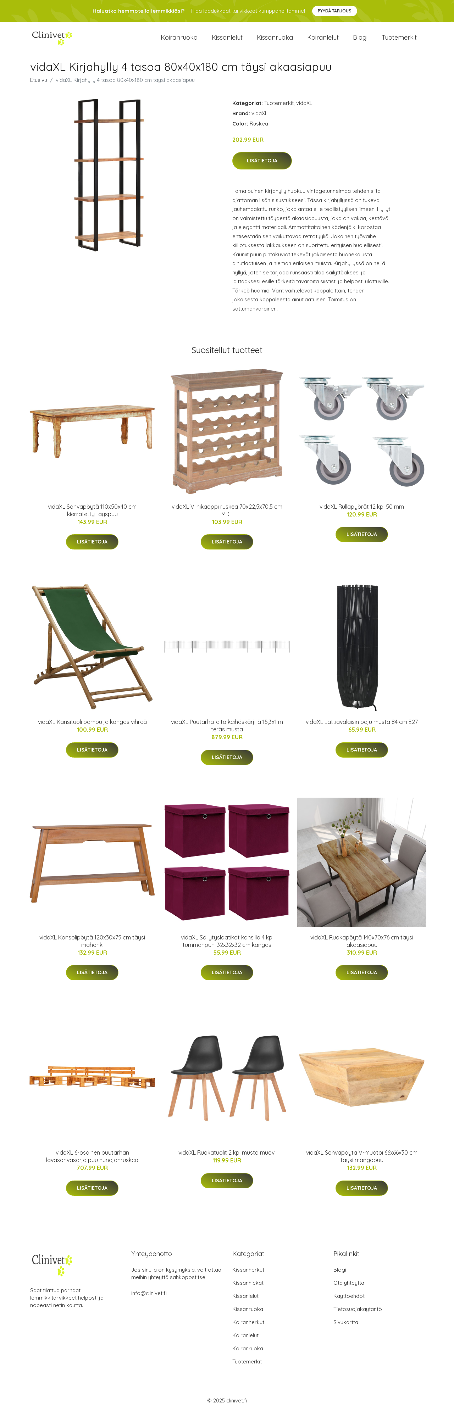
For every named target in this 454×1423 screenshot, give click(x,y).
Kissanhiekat (248, 1293)
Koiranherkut (248, 1332)
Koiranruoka (179, 42)
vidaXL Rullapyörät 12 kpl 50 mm (362, 516)
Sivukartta (345, 1332)
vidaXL (304, 113)
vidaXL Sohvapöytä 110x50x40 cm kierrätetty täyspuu (92, 520)
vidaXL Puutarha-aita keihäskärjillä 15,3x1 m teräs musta (227, 736)
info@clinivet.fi (149, 1303)
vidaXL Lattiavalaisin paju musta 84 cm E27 (362, 732)
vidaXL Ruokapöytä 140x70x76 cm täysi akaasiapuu (361, 951)
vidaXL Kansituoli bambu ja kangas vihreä (92, 732)
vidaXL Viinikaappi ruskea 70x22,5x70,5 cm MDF (227, 520)
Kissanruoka (275, 42)
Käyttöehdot (349, 1306)
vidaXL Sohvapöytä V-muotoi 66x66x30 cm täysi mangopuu (361, 1166)
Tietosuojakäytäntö (357, 1319)
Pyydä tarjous (334, 10)
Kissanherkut (248, 1280)
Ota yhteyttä (348, 1293)
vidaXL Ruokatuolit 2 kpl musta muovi (227, 1162)
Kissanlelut (227, 42)
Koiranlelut (323, 42)
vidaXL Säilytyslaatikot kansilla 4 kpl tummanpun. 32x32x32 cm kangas (227, 951)
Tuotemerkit (399, 42)
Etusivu (38, 90)
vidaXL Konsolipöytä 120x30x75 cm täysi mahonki (92, 951)
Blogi (360, 42)
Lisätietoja (262, 171)
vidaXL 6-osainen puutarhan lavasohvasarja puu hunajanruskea (92, 1166)
